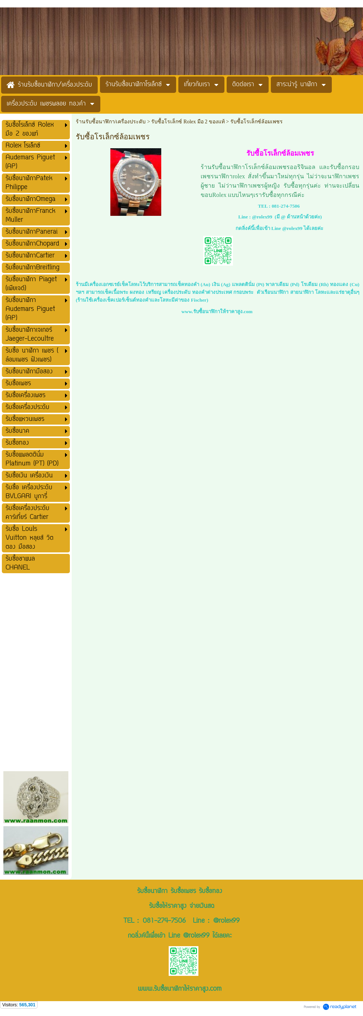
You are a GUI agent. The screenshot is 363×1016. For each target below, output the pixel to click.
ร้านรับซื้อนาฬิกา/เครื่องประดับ (111, 121)
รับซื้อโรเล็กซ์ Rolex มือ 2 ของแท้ (187, 121)
